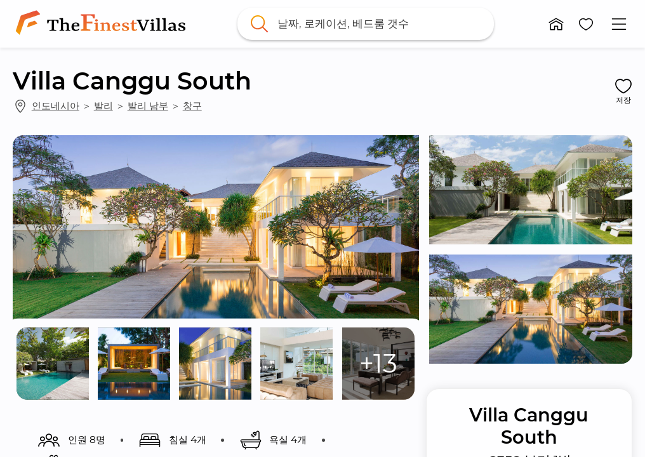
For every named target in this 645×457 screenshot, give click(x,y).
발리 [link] (103, 106)
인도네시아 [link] (55, 106)
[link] (103, 23)
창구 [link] (192, 106)
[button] (556, 24)
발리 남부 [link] (148, 106)
